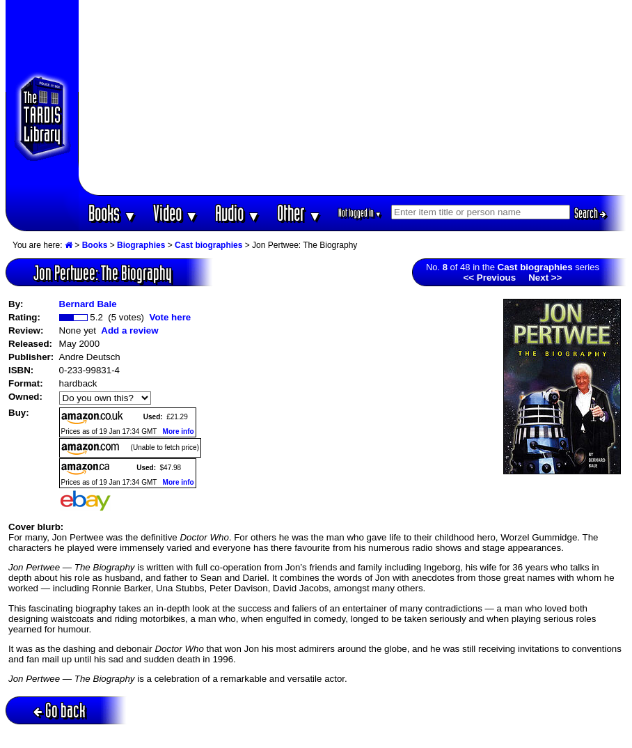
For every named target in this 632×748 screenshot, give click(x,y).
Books (112, 213)
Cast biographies (208, 245)
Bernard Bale (88, 304)
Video (175, 213)
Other (299, 213)
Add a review (129, 330)
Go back (59, 710)
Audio (237, 213)
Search (590, 213)
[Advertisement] (353, 97)
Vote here (170, 317)
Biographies (141, 245)
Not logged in (360, 213)
